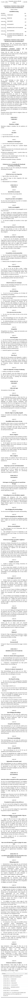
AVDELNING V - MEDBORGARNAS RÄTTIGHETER (11, 988)
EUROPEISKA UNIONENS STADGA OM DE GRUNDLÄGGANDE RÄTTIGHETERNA (13, 976)
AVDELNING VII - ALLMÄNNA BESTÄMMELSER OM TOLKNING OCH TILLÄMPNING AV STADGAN (14, 994)
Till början (3, 973)
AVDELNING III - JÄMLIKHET (10, 983)
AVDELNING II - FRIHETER (9, 981)
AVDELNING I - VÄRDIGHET (9, 979)
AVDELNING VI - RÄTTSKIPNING (11, 990)
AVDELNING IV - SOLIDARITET (10, 985)
